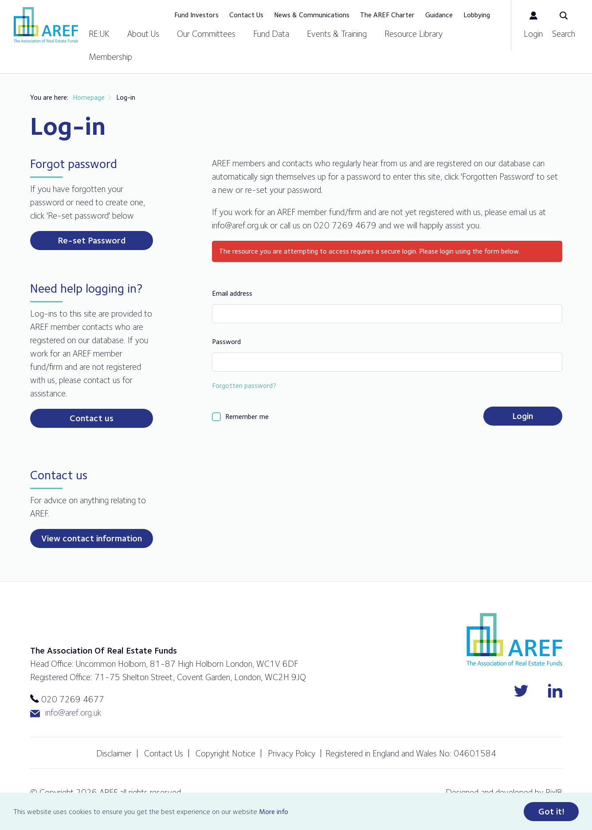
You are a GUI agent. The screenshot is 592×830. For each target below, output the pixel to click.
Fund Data (271, 33)
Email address (232, 293)
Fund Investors (196, 15)
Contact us (92, 418)
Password (226, 341)
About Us (143, 33)
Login (522, 416)
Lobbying (476, 15)
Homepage (89, 97)
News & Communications (311, 15)
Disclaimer (114, 753)
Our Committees (206, 33)
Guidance (439, 15)
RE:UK (99, 33)
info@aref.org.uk (65, 712)
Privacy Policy (291, 753)
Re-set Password (91, 240)
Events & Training (337, 33)
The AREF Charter (387, 15)
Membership (110, 56)
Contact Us (246, 15)
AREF (45, 25)
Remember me (247, 416)
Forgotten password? (244, 385)
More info (273, 811)
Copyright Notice (225, 753)
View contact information (91, 538)
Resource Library (413, 33)
